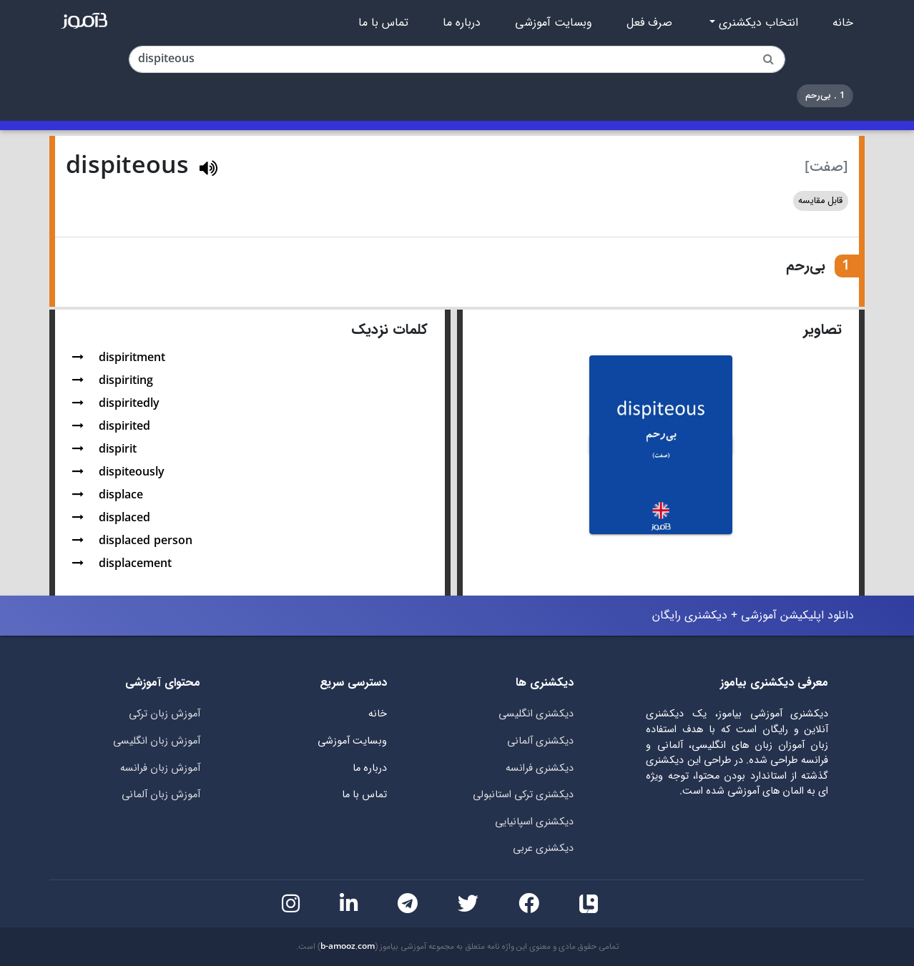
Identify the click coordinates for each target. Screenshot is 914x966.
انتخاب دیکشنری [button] (756, 22)
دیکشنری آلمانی (540, 741)
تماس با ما (383, 22)
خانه (842, 22)
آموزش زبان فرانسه (160, 768)
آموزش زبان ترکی (164, 714)
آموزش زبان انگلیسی (156, 741)
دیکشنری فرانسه (540, 768)
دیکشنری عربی (543, 848)
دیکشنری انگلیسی (536, 714)
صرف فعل (649, 22)
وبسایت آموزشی (553, 22)
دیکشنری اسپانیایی (534, 822)
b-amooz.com (347, 946)
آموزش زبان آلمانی (161, 795)
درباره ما (462, 22)
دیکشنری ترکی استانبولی (523, 795)
